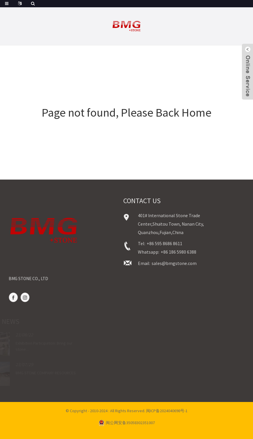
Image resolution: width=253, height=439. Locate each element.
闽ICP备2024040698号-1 (167, 410)
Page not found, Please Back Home (127, 112)
